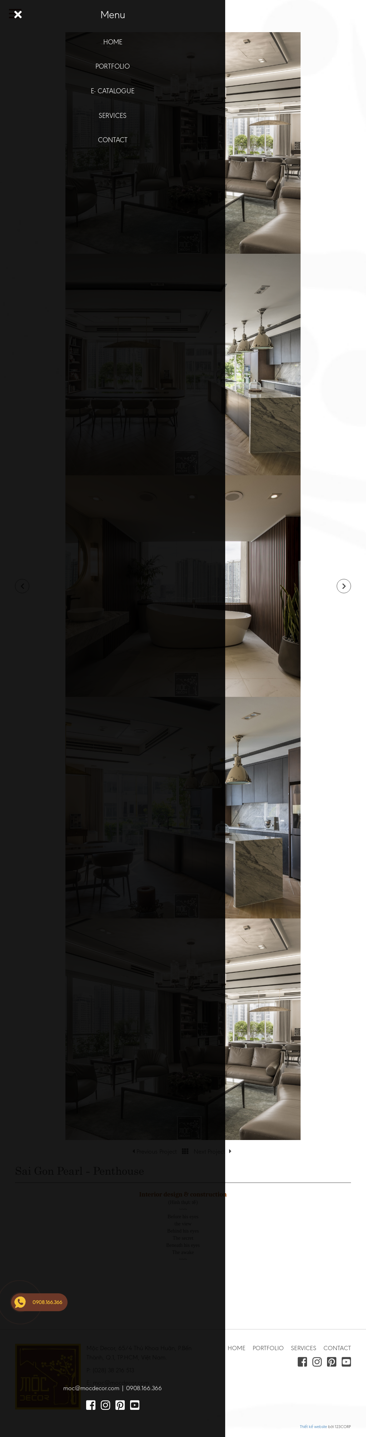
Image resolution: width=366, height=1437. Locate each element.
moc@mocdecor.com (91, 1388)
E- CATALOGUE (112, 90)
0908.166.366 (144, 1388)
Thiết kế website (313, 1426)
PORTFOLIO (112, 66)
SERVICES (113, 115)
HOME (112, 42)
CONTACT (113, 139)
